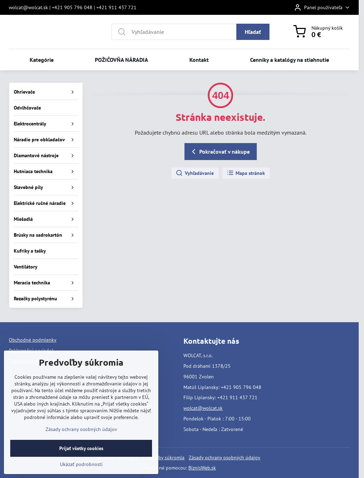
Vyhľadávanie (195, 173)
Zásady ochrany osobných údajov (224, 457)
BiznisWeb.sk (202, 468)
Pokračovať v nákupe (219, 151)
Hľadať (253, 31)
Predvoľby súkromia (163, 457)
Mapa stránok (245, 173)
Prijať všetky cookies (81, 463)
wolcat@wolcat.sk (203, 408)
